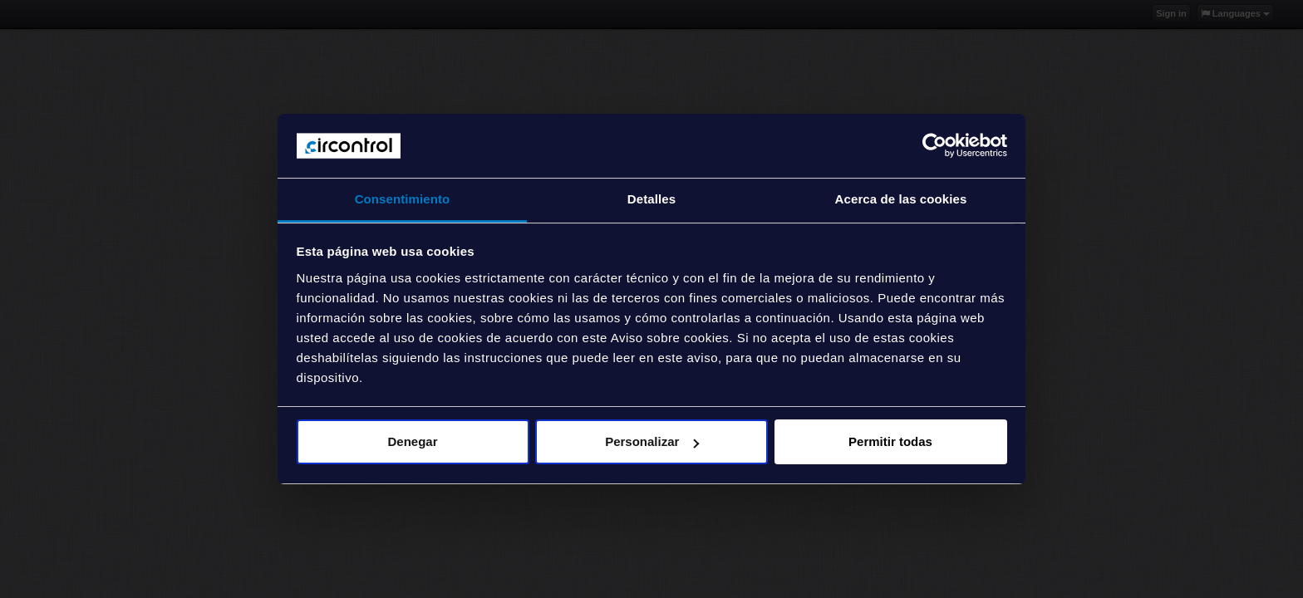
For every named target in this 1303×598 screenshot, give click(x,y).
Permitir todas (890, 441)
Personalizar (652, 441)
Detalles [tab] (651, 199)
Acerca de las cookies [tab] (901, 199)
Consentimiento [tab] (402, 199)
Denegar (412, 441)
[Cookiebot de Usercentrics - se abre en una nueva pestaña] (934, 145)
